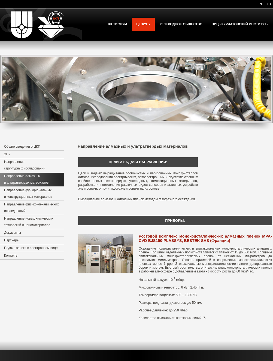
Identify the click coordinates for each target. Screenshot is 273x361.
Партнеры (11, 240)
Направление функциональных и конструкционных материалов (28, 193)
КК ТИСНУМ (117, 24)
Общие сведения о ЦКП (22, 146)
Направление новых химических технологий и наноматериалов (28, 222)
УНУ (7, 154)
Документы (12, 233)
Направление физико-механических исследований (31, 207)
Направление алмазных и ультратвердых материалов (26, 179)
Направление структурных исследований (24, 165)
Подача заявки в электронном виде (31, 248)
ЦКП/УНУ (143, 24)
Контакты (11, 255)
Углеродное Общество (181, 24)
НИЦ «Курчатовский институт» (240, 24)
